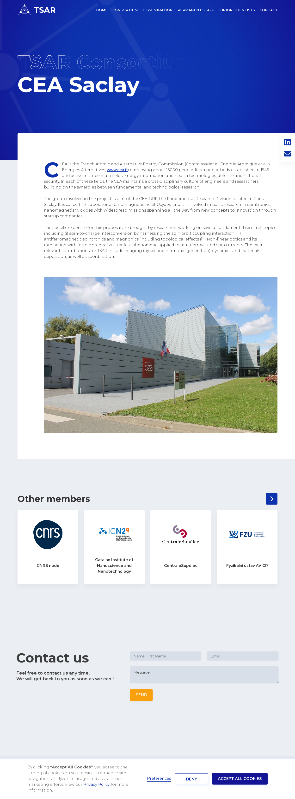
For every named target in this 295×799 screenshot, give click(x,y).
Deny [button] (191, 779)
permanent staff (196, 10)
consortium (125, 10)
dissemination (158, 10)
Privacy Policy (96, 784)
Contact (268, 10)
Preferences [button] (159, 778)
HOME (102, 10)
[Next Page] (271, 499)
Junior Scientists (237, 10)
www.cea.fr (117, 170)
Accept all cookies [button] (240, 778)
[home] (36, 10)
